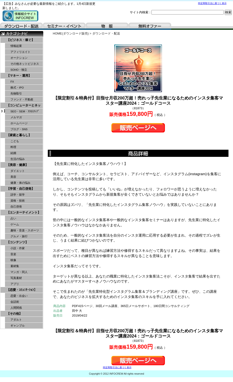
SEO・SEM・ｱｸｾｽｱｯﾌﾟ (24, 111)
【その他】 (14, 313)
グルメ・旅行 (19, 236)
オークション (19, 57)
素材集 (14, 266)
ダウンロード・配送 (21, 26)
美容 (13, 176)
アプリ (14, 284)
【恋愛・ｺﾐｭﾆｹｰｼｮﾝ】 (22, 290)
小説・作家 (17, 248)
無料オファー (149, 26)
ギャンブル (17, 325)
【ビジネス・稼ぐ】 (20, 40)
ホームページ (19, 123)
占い (13, 218)
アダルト (16, 319)
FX (12, 81)
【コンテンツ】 (17, 242)
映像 (13, 260)
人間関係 (16, 307)
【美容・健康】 (17, 165)
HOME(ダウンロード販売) (71, 33)
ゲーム (14, 224)
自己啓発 (16, 206)
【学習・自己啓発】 (20, 188)
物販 (107, 26)
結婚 (13, 153)
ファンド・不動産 (21, 99)
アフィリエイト (20, 51)
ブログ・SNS (19, 129)
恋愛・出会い (19, 295)
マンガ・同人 (19, 272)
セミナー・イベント (64, 26)
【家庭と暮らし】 (19, 135)
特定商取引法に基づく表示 (212, 3)
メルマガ (16, 117)
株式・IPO (17, 87)
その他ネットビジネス (24, 63)
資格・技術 (17, 200)
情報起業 (16, 46)
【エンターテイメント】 (24, 212)
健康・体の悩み (20, 182)
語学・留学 (17, 194)
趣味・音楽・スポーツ (24, 230)
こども (14, 141)
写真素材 (16, 278)
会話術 (14, 301)
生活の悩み (17, 159)
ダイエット (17, 170)
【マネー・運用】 (19, 75)
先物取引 (16, 93)
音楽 (13, 254)
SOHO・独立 (18, 69)
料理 (13, 147)
